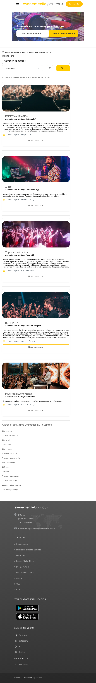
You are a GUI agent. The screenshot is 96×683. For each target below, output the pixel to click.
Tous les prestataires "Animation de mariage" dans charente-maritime (27, 52)
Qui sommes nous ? (25, 573)
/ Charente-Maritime (57, 11)
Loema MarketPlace (25, 561)
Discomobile (6, 444)
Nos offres (20, 555)
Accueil (5, 11)
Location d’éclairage (9, 480)
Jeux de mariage (8, 462)
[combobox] (22, 68)
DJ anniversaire (7, 449)
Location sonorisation (10, 435)
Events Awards (23, 567)
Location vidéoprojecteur (11, 485)
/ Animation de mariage (27, 11)
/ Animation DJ (13, 11)
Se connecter (74, 4)
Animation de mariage (10, 476)
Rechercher (62, 68)
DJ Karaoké (6, 471)
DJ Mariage (6, 467)
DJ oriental (6, 440)
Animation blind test (9, 453)
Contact (20, 578)
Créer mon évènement (63, 33)
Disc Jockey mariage (10, 489)
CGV (18, 590)
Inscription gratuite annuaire (28, 550)
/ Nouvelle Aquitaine (42, 11)
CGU (18, 584)
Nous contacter (36, 140)
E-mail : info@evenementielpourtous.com (36, 529)
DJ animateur (7, 431)
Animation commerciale (11, 458)
